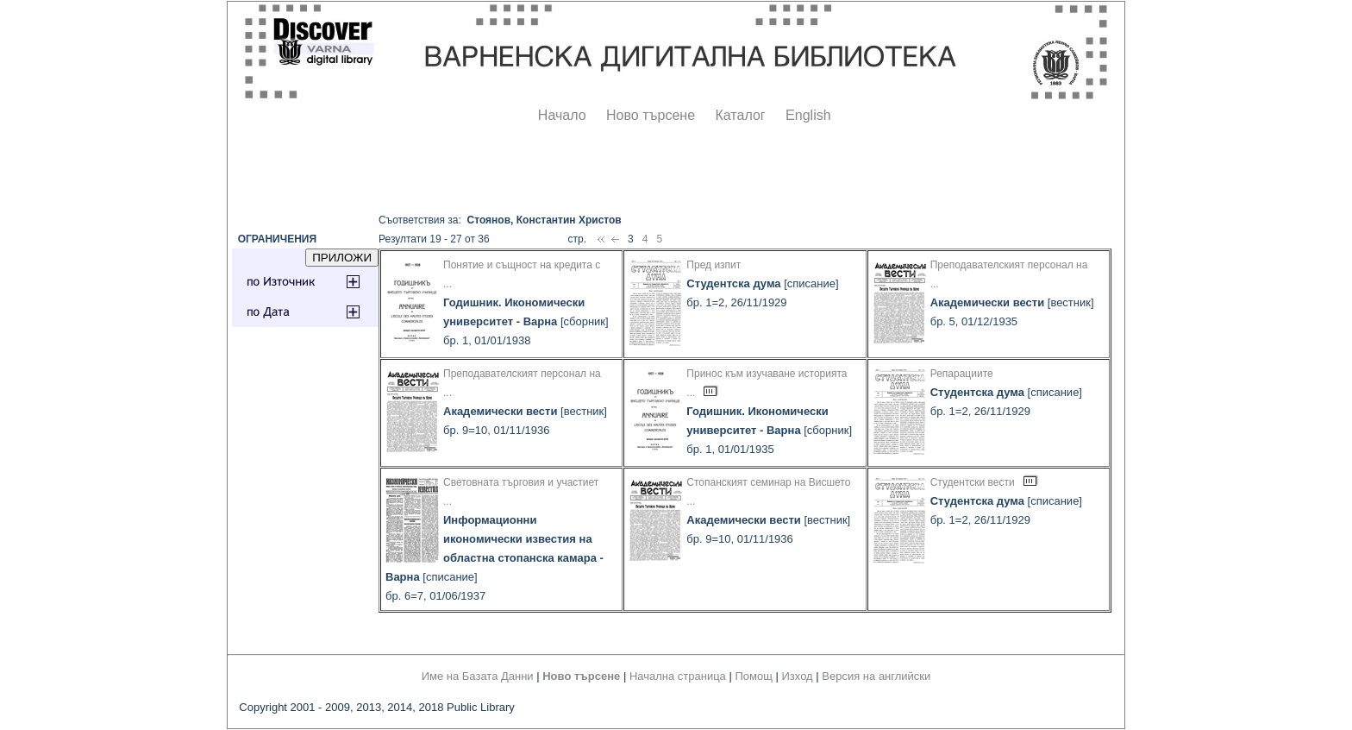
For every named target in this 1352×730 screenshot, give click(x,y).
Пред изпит (713, 265)
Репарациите (961, 374)
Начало (562, 115)
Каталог (740, 115)
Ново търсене (650, 115)
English (808, 115)
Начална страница (677, 676)
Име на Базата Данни (478, 676)
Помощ (753, 676)
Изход (797, 676)
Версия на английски (876, 676)
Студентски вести (972, 482)
